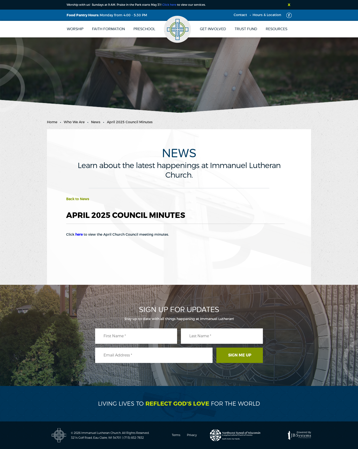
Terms (176, 435)
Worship (75, 29)
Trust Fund (246, 29)
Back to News (77, 199)
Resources (276, 29)
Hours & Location (267, 15)
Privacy (192, 435)
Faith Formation (108, 29)
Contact (240, 15)
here (79, 234)
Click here (169, 5)
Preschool (144, 29)
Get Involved (213, 29)
